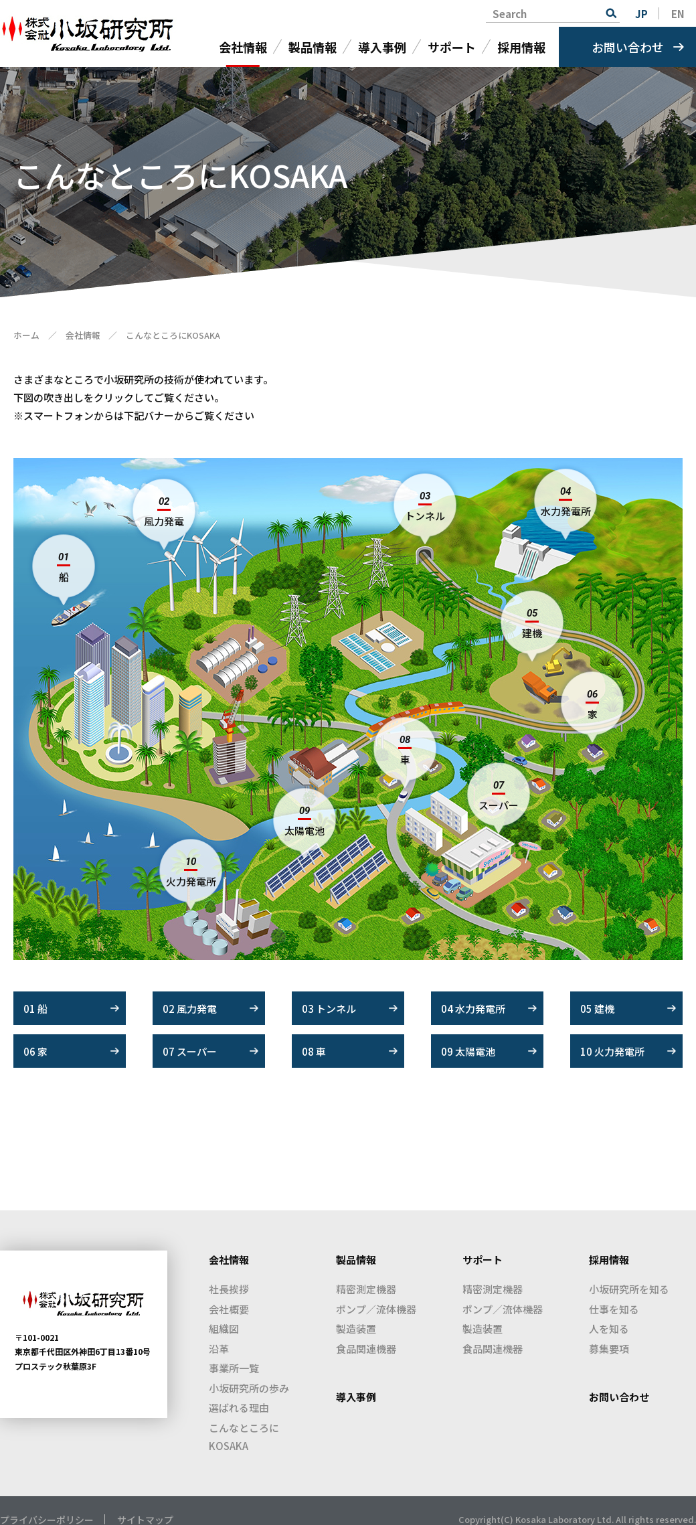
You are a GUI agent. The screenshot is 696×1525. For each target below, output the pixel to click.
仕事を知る (614, 1309)
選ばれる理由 (239, 1407)
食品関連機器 (366, 1349)
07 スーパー (190, 1051)
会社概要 (229, 1309)
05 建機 (597, 1008)
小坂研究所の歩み (249, 1388)
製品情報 (312, 47)
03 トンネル (329, 1008)
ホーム (26, 335)
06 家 (35, 1051)
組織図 (224, 1328)
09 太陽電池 (468, 1051)
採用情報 (521, 47)
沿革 (219, 1349)
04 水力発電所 (473, 1008)
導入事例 (382, 47)
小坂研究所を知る (629, 1289)
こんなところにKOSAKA (244, 1437)
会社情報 (243, 47)
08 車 (314, 1051)
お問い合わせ (628, 47)
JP (641, 14)
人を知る (609, 1328)
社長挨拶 (229, 1289)
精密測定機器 (366, 1289)
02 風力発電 (190, 1008)
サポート (452, 47)
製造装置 (356, 1328)
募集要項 (609, 1349)
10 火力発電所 (612, 1051)
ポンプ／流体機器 (376, 1309)
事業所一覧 (234, 1368)
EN (678, 14)
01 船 (35, 1008)
